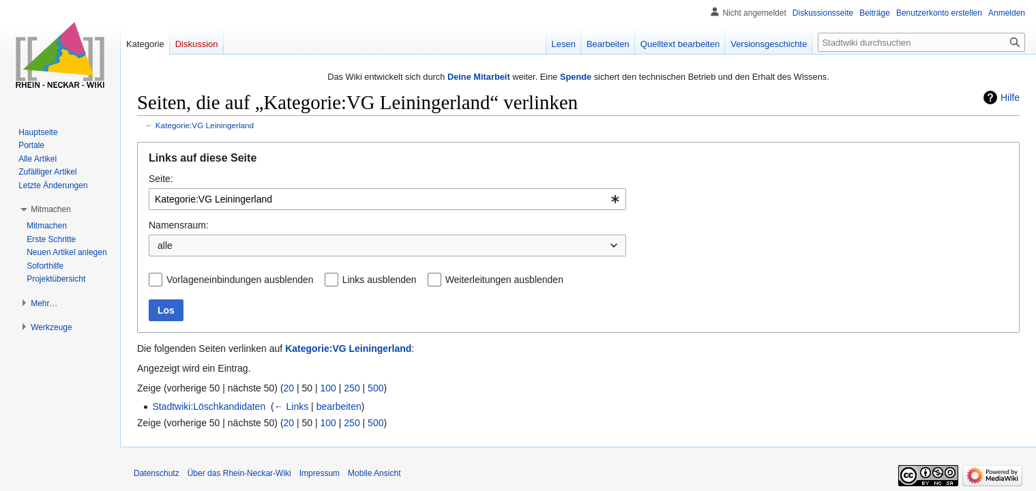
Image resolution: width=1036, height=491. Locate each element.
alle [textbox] (165, 245)
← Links (291, 406)
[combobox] (387, 199)
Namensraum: (179, 225)
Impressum (319, 473)
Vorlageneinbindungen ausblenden (240, 279)
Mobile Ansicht (374, 473)
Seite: (161, 178)
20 (289, 388)
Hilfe (1010, 97)
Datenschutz (156, 473)
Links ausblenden (379, 279)
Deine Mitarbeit (478, 77)
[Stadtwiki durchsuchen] (921, 42)
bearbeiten (338, 406)
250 (351, 388)
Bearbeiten (608, 44)
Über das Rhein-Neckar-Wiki (239, 473)
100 (328, 388)
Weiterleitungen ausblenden (504, 279)
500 (375, 388)
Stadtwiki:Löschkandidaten (208, 406)
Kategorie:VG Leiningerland (205, 125)
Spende (575, 77)
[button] (51, 209)
